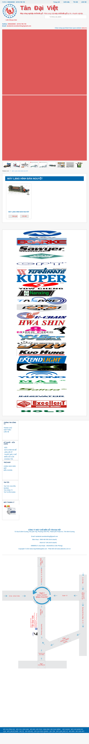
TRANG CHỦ (8, 439)
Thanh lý (8, 167)
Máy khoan (8, 70)
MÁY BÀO (32, 740)
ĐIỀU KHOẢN (8, 481)
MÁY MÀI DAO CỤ (10, 135)
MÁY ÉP (22, 742)
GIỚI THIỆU (7, 441)
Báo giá (14, 227)
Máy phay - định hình (11, 57)
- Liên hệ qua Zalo (11, 20)
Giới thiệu (66, 2)
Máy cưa (7, 37)
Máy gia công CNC (11, 31)
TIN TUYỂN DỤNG (9, 503)
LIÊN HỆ (6, 443)
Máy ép (7, 89)
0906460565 (11, 2)
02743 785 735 (21, 2)
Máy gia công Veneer (12, 102)
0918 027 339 (44, 553)
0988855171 (35, 557)
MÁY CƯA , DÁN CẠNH (22, 740)
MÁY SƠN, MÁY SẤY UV (11, 128)
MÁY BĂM (71, 742)
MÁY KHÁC (8, 161)
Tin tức (75, 2)
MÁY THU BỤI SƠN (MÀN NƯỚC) (14, 141)
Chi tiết (24, 227)
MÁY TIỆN (52, 742)
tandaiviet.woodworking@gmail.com (19, 26)
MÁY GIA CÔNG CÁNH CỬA (12, 154)
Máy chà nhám (9, 76)
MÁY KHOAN (66, 740)
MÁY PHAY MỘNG (55, 740)
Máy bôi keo (9, 96)
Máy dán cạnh (9, 44)
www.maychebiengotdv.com (38, 560)
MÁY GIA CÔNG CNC (9, 740)
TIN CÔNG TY (8, 501)
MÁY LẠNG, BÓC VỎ (10, 115)
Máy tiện (7, 109)
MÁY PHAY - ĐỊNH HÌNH (43, 740)
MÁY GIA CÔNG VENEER (41, 742)
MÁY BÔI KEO (29, 742)
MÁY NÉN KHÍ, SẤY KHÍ (11, 148)
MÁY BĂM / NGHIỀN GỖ (11, 122)
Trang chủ (55, 2)
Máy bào (7, 50)
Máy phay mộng (10, 63)
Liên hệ (83, 2)
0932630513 (50, 557)
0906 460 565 (44, 550)
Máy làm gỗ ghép (10, 83)
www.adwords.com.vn (64, 560)
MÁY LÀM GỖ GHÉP (12, 742)
